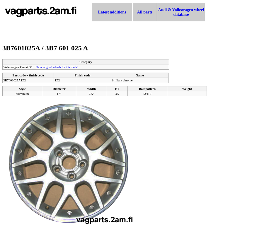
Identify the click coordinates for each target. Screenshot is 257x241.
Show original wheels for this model (57, 67)
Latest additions (112, 12)
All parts (145, 12)
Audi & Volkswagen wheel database (181, 12)
